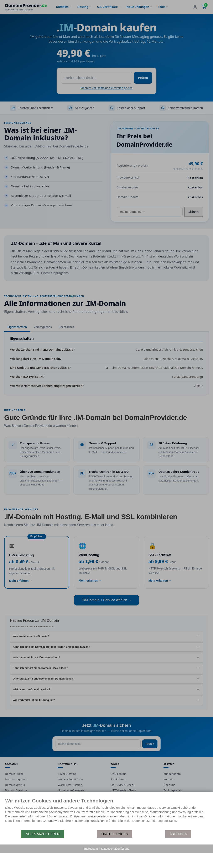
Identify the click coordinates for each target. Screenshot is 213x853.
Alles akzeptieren (42, 834)
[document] (106, 813)
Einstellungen (114, 834)
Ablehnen (178, 834)
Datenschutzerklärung (115, 848)
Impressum (90, 848)
